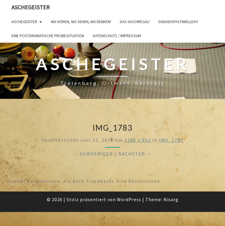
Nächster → (135, 154)
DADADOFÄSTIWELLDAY (178, 21)
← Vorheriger (93, 154)
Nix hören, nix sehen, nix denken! (81, 21)
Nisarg (170, 199)
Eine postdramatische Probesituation (47, 35)
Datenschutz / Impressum (117, 35)
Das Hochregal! (135, 21)
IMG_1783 (171, 140)
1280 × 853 (138, 140)
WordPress (129, 199)
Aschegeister (30, 7)
